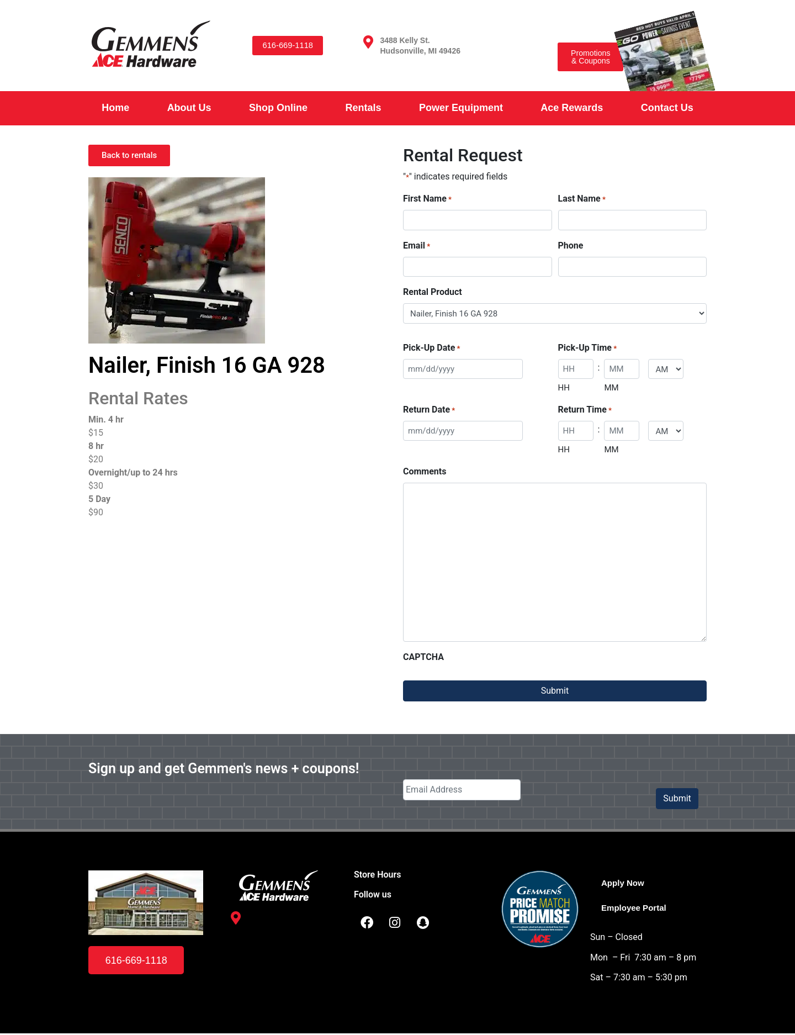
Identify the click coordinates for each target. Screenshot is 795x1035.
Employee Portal (635, 908)
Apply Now (624, 883)
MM (611, 388)
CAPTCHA (423, 657)
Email (416, 246)
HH (564, 388)
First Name (427, 199)
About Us (189, 107)
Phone (571, 245)
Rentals (363, 107)
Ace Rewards (571, 107)
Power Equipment (461, 107)
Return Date (429, 410)
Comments (424, 471)
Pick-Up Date (431, 348)
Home (115, 107)
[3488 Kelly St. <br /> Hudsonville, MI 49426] (368, 42)
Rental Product (432, 292)
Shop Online (278, 107)
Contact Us (667, 107)
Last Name (582, 199)
